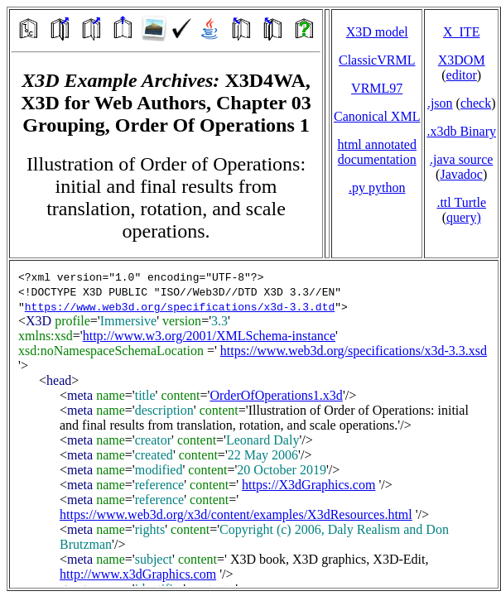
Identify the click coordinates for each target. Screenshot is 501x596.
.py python (377, 187)
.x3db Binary (461, 131)
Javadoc (461, 174)
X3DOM (461, 60)
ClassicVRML (377, 60)
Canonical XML (377, 116)
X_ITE (461, 32)
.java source (461, 159)
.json (440, 103)
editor (461, 75)
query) (463, 217)
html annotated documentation (377, 151)
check (475, 103)
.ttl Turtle (461, 202)
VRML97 (376, 88)
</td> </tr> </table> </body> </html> (254, 424)
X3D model (377, 32)
